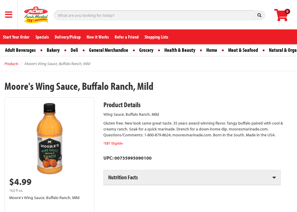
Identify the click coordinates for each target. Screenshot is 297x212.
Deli (74, 50)
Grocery (146, 50)
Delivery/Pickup (68, 37)
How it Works (98, 37)
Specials (42, 37)
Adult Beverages (20, 50)
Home (211, 50)
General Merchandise (108, 50)
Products (11, 63)
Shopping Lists (156, 37)
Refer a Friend (127, 37)
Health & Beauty (179, 50)
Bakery (53, 50)
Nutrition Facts (123, 177)
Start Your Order (16, 37)
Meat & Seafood (243, 50)
